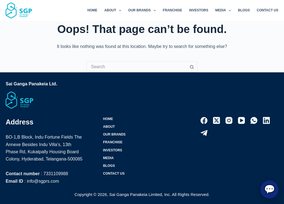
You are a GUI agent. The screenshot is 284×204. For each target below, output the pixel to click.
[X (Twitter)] (216, 120)
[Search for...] (136, 66)
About (113, 10)
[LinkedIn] (266, 120)
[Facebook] (204, 120)
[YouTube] (241, 120)
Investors (198, 10)
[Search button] (191, 66)
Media (224, 10)
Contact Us (267, 10)
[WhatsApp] (253, 120)
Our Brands (143, 10)
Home (92, 10)
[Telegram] (204, 132)
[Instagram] (228, 120)
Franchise (172, 10)
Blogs (244, 10)
